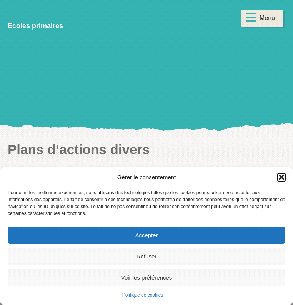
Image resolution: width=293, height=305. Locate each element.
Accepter (146, 235)
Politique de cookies (142, 295)
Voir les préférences (146, 277)
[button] (281, 177)
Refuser (147, 256)
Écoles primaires (35, 26)
